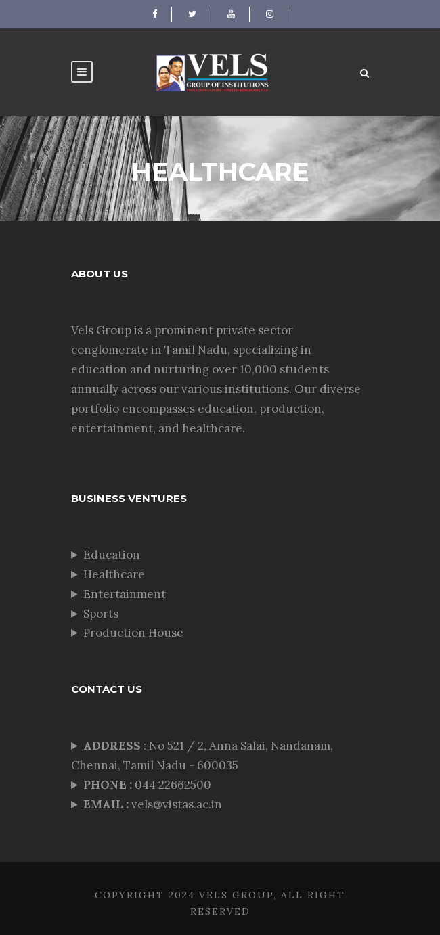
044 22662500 (148, 784)
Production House (133, 632)
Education (111, 554)
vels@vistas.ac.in (152, 804)
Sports (100, 613)
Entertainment (124, 594)
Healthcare (114, 574)
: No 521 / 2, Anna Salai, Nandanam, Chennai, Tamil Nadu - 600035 (202, 755)
